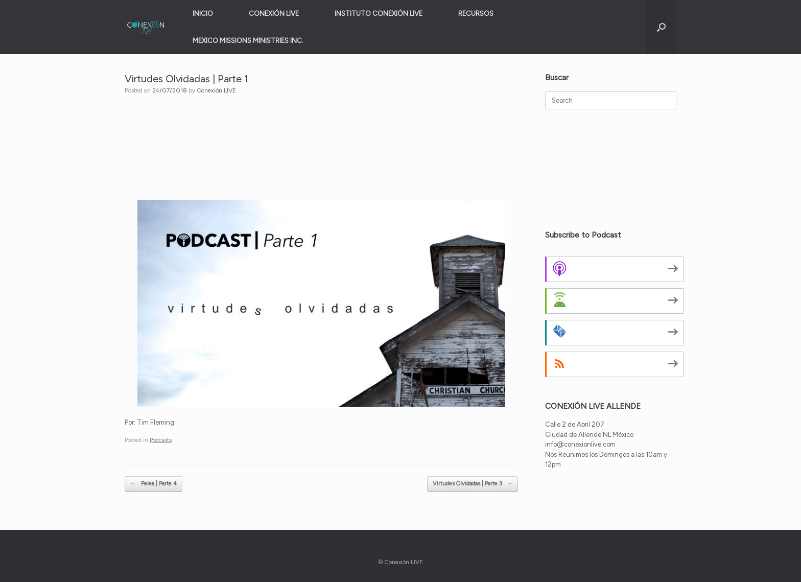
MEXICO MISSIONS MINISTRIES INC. (248, 40)
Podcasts (161, 440)
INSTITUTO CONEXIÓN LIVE (378, 13)
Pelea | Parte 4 (153, 484)
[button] (661, 27)
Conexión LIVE (216, 90)
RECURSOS (475, 13)
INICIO (203, 13)
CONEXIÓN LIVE (274, 13)
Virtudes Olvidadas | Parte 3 (472, 484)
